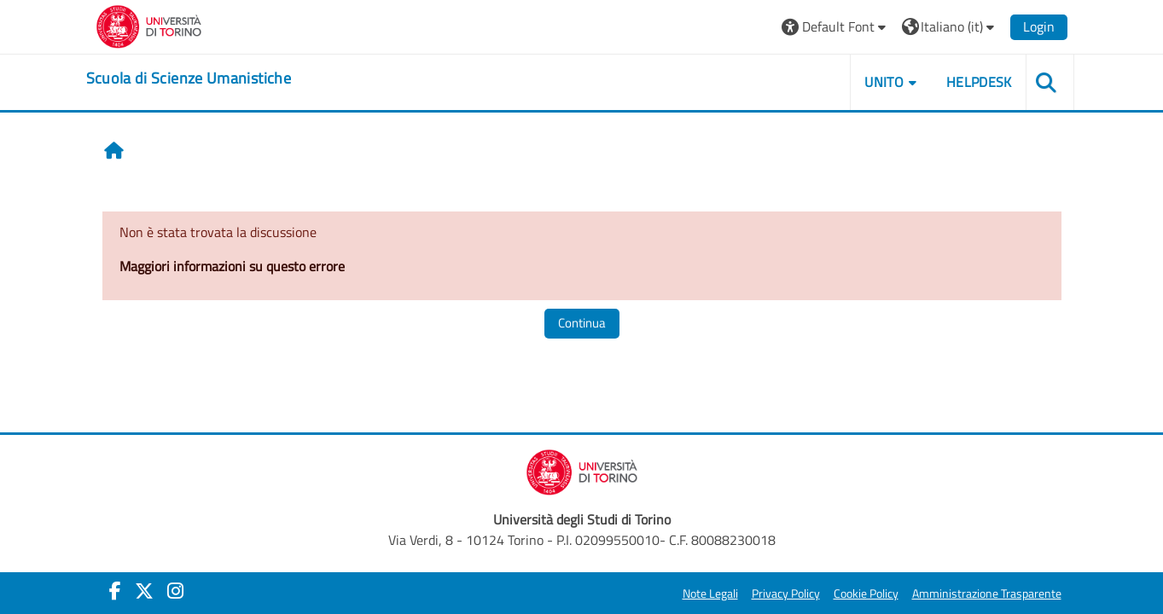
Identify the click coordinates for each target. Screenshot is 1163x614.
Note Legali (710, 593)
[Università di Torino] (149, 24)
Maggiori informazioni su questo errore (232, 266)
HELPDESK (979, 82)
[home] (188, 78)
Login (1039, 26)
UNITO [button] (884, 82)
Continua (582, 323)
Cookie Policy (866, 593)
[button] (836, 27)
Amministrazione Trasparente (986, 593)
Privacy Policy (786, 593)
